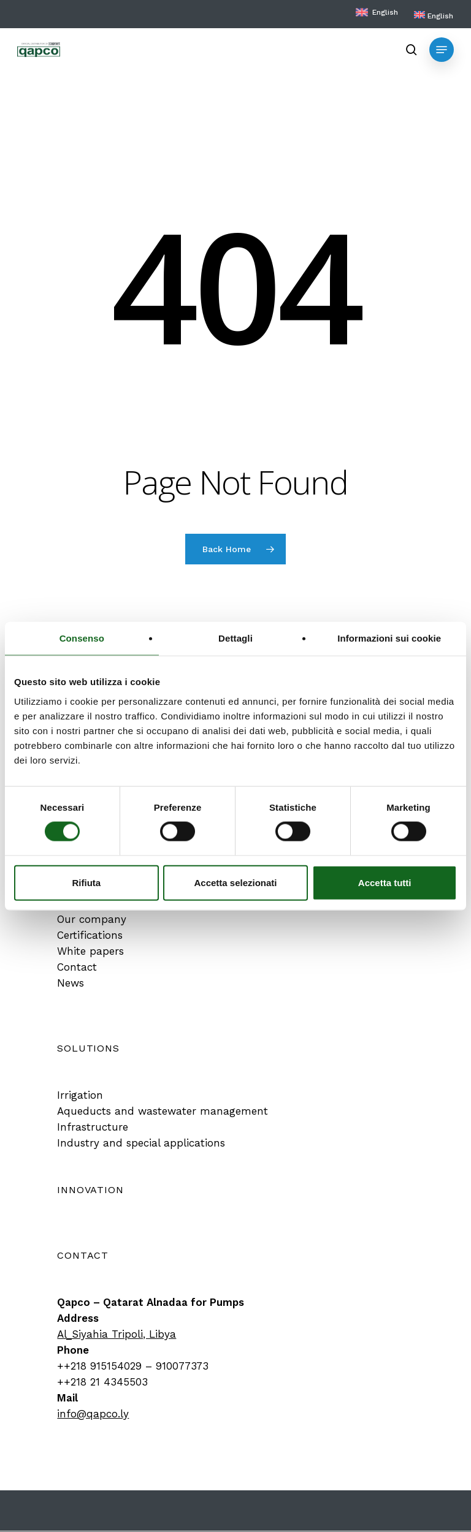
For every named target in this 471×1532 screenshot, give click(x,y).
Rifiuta (86, 882)
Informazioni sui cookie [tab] (389, 638)
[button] (441, 50)
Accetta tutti (385, 882)
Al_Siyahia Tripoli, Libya (116, 1334)
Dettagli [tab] (235, 638)
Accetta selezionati (235, 882)
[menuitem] (433, 16)
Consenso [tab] (81, 638)
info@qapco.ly (93, 1414)
